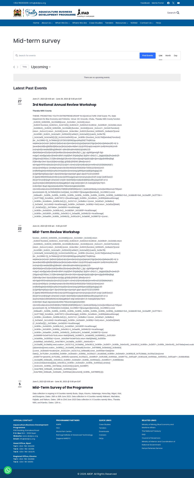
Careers (102, 435)
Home (36, 22)
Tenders (109, 22)
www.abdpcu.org (30, 436)
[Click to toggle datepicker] (41, 67)
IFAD (144, 434)
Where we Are (79, 22)
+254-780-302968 (26, 459)
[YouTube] (178, 3)
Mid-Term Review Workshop (56, 232)
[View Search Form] (173, 13)
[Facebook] (168, 3)
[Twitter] (173, 3)
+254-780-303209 (26, 446)
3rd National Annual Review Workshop (64, 104)
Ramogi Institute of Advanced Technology (74, 435)
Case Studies (96, 22)
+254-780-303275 (27, 451)
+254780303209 (20, 3)
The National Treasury (151, 431)
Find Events (147, 55)
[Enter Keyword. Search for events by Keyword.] (76, 55)
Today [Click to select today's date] (24, 67)
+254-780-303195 (26, 449)
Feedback (145, 3)
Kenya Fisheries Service (152, 448)
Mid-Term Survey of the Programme (63, 387)
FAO (58, 428)
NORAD (134, 22)
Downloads (104, 431)
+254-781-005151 (26, 462)
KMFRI (58, 424)
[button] (8, 470)
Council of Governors (151, 438)
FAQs (158, 22)
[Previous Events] (14, 67)
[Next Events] (17, 67)
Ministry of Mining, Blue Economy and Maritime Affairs (158, 426)
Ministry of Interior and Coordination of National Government (158, 443)
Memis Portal (158, 3)
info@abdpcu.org (38, 3)
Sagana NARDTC (63, 438)
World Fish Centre (64, 431)
